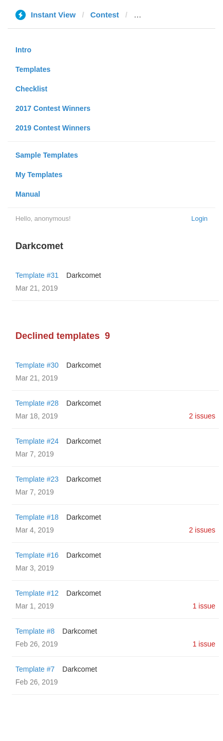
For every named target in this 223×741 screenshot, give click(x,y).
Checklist (31, 89)
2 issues (202, 416)
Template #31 (37, 275)
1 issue (204, 606)
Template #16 (37, 555)
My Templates (39, 174)
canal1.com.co (160, 14)
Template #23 (37, 479)
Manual (27, 194)
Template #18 (37, 517)
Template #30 (37, 365)
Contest (104, 14)
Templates (32, 69)
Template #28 (37, 403)
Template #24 (37, 441)
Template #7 (34, 669)
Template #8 (34, 631)
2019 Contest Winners (52, 128)
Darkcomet (83, 275)
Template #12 (37, 593)
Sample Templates (46, 155)
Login (199, 218)
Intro (23, 50)
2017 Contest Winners (52, 108)
